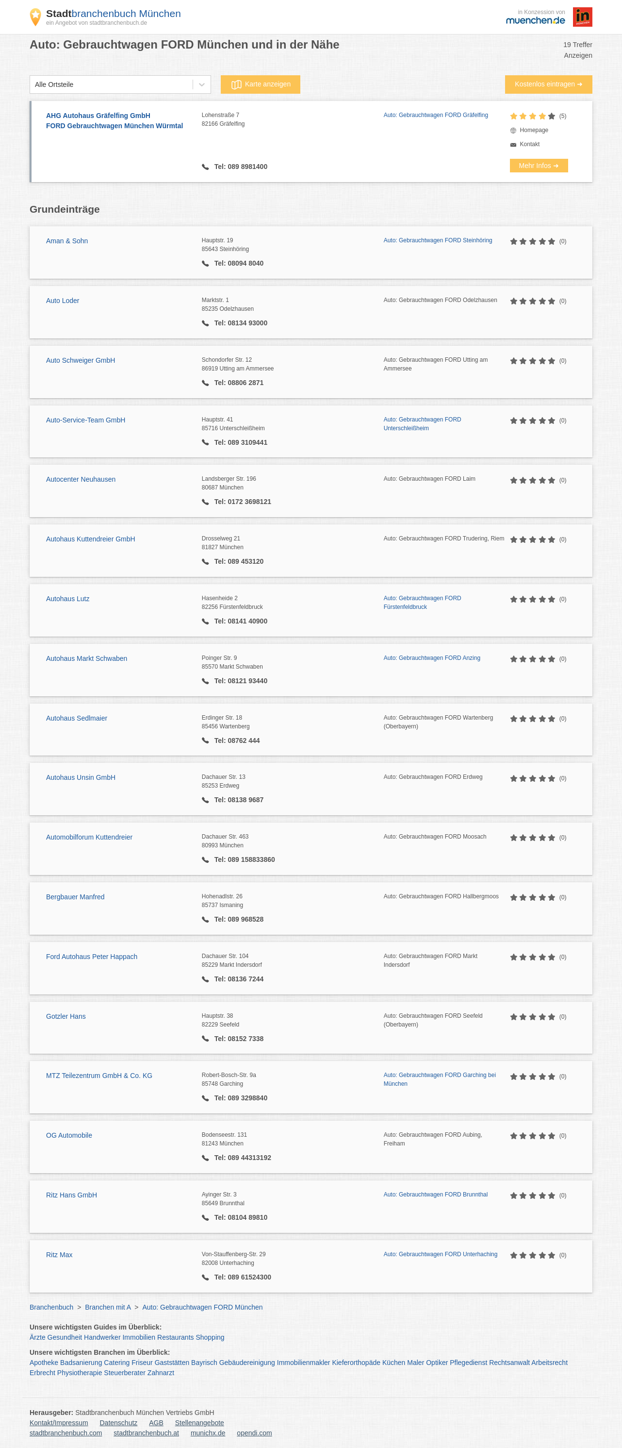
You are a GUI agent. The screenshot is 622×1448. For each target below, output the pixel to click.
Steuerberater (125, 1373)
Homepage (534, 130)
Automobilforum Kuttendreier (89, 837)
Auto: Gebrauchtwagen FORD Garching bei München (440, 1079)
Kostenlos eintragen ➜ (549, 84)
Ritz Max (59, 1255)
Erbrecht (42, 1373)
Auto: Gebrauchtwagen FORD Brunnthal (436, 1194)
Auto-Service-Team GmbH (85, 420)
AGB (156, 1423)
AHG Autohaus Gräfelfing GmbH (119, 121)
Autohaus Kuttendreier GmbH (90, 539)
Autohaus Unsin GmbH (80, 777)
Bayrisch (204, 1362)
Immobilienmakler (303, 1362)
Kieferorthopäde (356, 1362)
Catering (117, 1362)
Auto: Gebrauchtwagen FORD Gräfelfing (436, 115)
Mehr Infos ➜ (539, 165)
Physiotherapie (79, 1373)
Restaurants (175, 1337)
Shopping (210, 1337)
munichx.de (208, 1433)
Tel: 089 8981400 (240, 166)
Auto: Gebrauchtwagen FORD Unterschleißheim (422, 424)
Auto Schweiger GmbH (80, 360)
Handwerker (102, 1337)
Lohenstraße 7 (293, 120)
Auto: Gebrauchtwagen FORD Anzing (432, 658)
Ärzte (38, 1337)
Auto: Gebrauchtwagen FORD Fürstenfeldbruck (422, 602)
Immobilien (138, 1337)
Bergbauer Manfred (75, 897)
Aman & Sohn (67, 241)
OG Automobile (69, 1135)
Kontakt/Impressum (59, 1423)
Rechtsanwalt (509, 1362)
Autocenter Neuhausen (80, 479)
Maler (415, 1362)
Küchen (393, 1362)
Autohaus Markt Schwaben (86, 658)
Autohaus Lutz (68, 599)
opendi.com (254, 1433)
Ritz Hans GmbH (71, 1195)
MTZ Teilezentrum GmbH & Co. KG (99, 1075)
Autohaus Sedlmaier (76, 718)
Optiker (437, 1362)
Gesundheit (65, 1337)
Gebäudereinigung (247, 1362)
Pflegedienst (468, 1362)
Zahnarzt (160, 1373)
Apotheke (44, 1362)
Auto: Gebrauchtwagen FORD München (202, 1307)
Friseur (142, 1362)
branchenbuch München (113, 13)
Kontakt (530, 144)
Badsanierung (81, 1362)
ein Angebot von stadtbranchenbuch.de (96, 22)
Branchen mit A (108, 1307)
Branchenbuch (51, 1307)
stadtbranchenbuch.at (146, 1433)
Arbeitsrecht (549, 1362)
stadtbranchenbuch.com (66, 1433)
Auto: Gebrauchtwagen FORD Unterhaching (441, 1254)
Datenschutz (119, 1423)
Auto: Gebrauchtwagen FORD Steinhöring (438, 240)
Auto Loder (63, 300)
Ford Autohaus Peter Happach (91, 956)
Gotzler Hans (66, 1016)
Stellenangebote (199, 1423)
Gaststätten (172, 1362)
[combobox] (35, 85)
